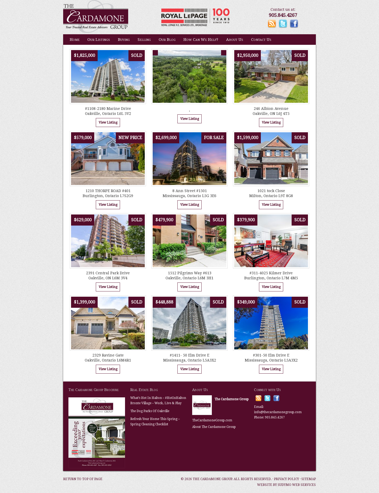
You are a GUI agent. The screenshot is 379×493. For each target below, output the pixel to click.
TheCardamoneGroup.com (212, 420)
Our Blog (167, 39)
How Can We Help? (200, 39)
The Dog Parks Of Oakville (149, 411)
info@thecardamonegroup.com (278, 412)
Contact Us (261, 39)
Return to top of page (82, 479)
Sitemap (308, 479)
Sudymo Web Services (297, 485)
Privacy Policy (286, 479)
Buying (124, 39)
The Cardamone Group (115, 17)
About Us (234, 39)
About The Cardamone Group (214, 427)
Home (74, 39)
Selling (144, 39)
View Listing (108, 122)
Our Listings (98, 39)
